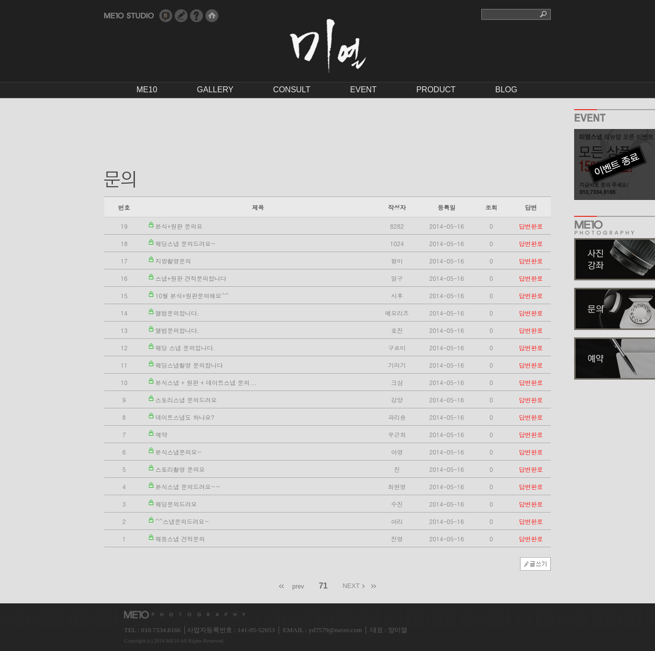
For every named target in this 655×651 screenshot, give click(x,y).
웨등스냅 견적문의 (180, 538)
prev (298, 586)
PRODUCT (436, 89)
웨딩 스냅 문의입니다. (185, 347)
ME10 (146, 89)
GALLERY (215, 89)
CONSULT (291, 89)
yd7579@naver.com (335, 630)
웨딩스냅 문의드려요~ (185, 243)
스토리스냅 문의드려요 (186, 399)
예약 (161, 434)
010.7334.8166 (161, 630)
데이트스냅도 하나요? (184, 417)
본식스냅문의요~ (178, 452)
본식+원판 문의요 (178, 226)
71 (323, 586)
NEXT (351, 585)
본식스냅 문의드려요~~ (187, 486)
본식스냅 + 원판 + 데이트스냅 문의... (206, 382)
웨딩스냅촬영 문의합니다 (189, 365)
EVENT (363, 89)
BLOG (506, 89)
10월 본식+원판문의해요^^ (192, 295)
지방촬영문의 (173, 261)
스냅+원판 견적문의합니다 (190, 278)
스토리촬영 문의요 (180, 469)
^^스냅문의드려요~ (182, 521)
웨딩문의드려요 (176, 504)
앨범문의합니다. (177, 313)
